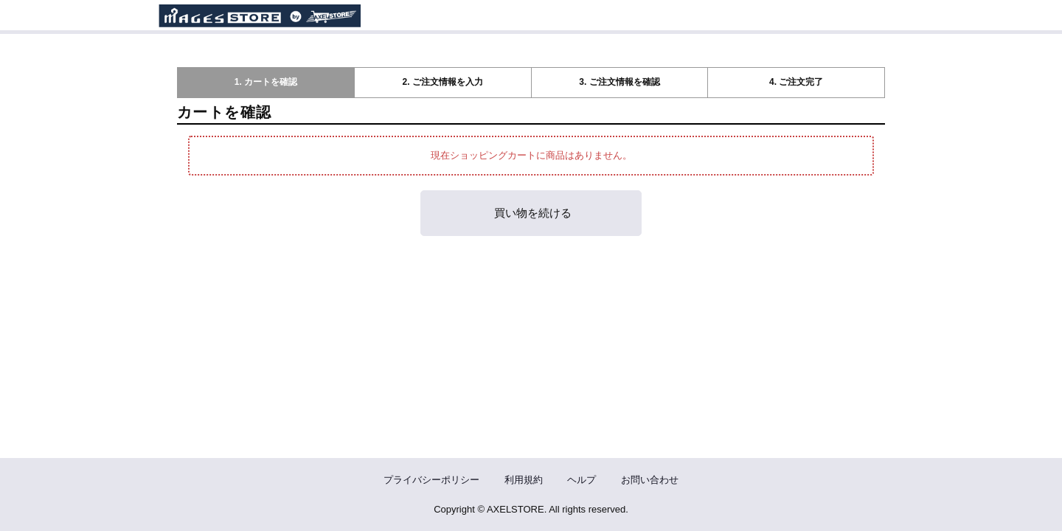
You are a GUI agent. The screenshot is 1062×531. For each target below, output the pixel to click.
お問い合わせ (649, 479)
